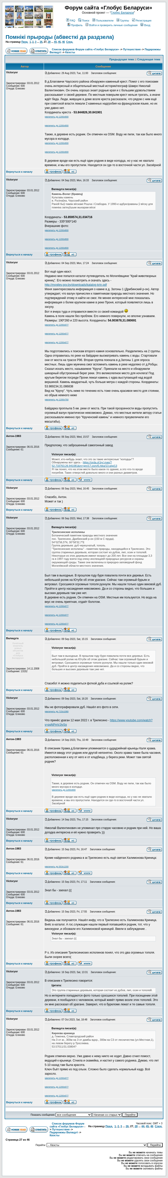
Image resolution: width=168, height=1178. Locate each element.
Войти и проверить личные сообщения (111, 25)
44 (55, 42)
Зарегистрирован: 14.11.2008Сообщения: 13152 (22, 670)
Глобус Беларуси (122, 12)
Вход (145, 25)
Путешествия (132, 49)
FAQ (70, 20)
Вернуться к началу (19, 171)
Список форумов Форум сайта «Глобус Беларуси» (85, 49)
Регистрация (141, 20)
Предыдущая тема (121, 59)
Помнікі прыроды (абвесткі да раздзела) (60, 37)
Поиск (83, 20)
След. (69, 42)
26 (41, 42)
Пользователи (103, 20)
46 (63, 42)
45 (59, 42)
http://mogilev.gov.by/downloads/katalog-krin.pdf (76, 285)
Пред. (24, 42)
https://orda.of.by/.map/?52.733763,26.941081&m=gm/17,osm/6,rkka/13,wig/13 (84, 464)
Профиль (75, 25)
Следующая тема (148, 59)
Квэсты (70, 52)
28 (49, 42)
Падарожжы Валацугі (64, 1132)
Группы (122, 20)
